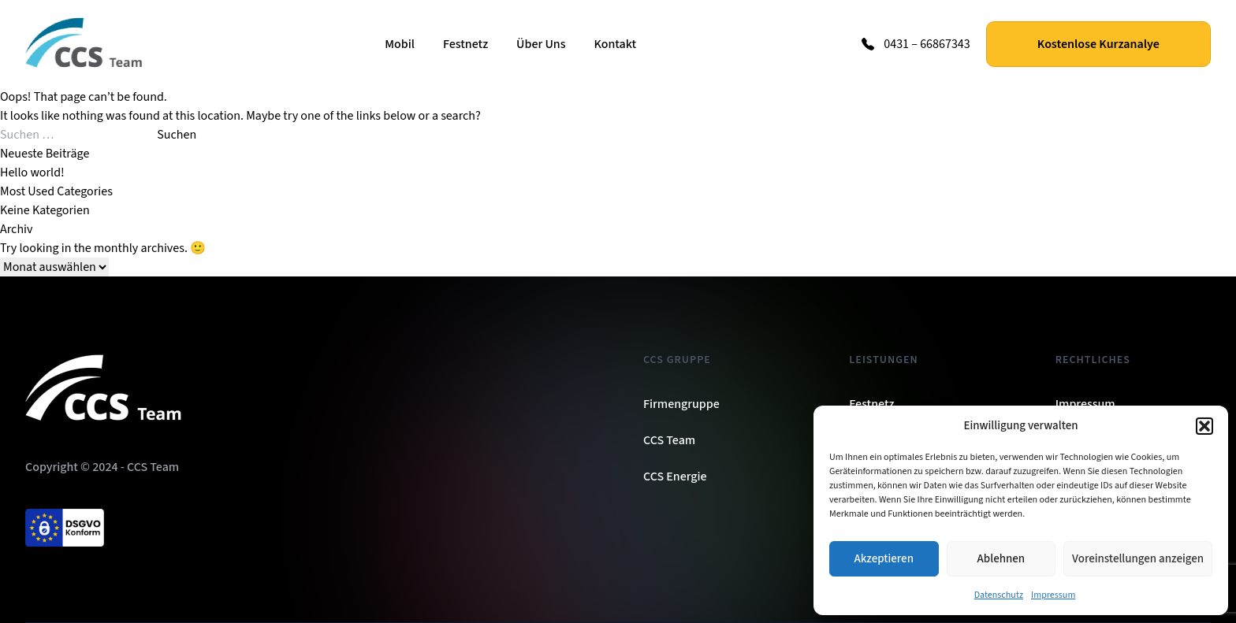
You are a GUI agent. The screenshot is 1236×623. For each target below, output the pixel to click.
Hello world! (32, 172)
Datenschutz (998, 595)
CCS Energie (675, 476)
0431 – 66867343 (927, 44)
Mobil (400, 44)
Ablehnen (1001, 559)
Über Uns (540, 44)
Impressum (1053, 595)
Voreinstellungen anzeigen (1138, 559)
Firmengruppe (681, 404)
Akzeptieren (884, 559)
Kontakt (615, 44)
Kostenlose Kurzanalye (1098, 44)
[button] (1204, 426)
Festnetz (465, 44)
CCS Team (669, 440)
